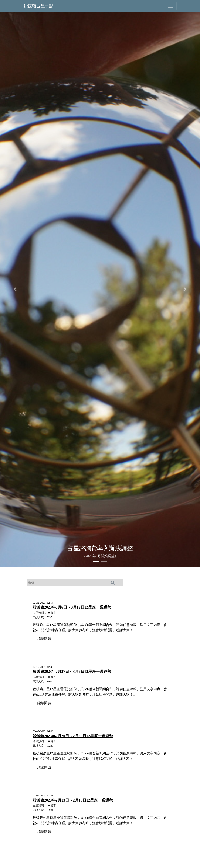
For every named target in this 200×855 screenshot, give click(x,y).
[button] (15, 289)
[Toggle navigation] (171, 6)
